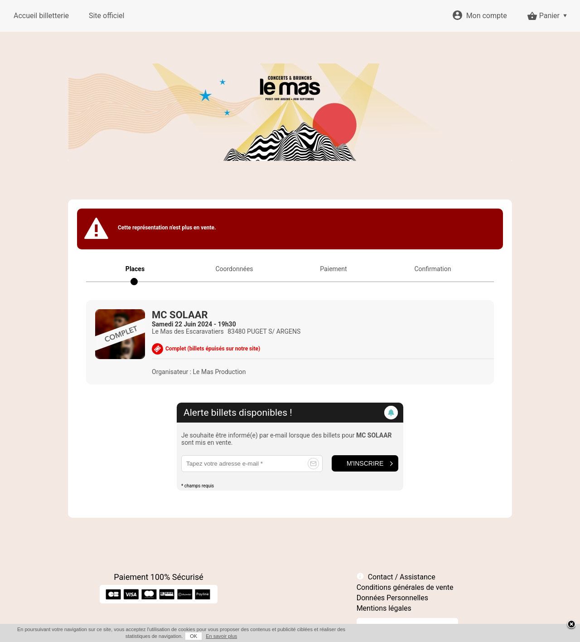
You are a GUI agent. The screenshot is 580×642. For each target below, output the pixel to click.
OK (193, 636)
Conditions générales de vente (405, 587)
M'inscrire (365, 463)
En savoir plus (221, 636)
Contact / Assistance (401, 577)
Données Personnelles (392, 597)
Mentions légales (384, 608)
